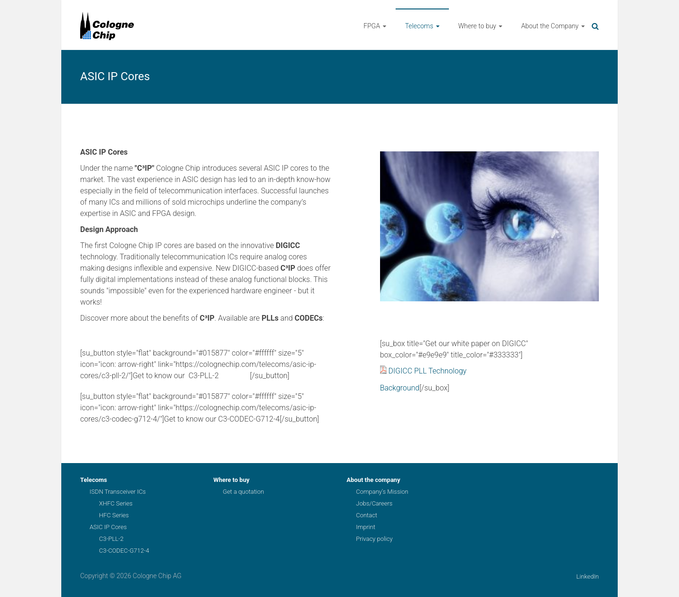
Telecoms (419, 26)
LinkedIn (587, 576)
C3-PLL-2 (111, 538)
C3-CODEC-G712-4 (124, 550)
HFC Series (114, 515)
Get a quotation (243, 491)
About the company (373, 479)
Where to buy (477, 26)
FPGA (372, 26)
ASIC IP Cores (108, 527)
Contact (366, 515)
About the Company (550, 26)
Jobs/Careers (374, 503)
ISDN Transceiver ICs (118, 491)
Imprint (365, 527)
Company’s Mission (382, 491)
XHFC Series (115, 503)
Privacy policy (374, 538)
